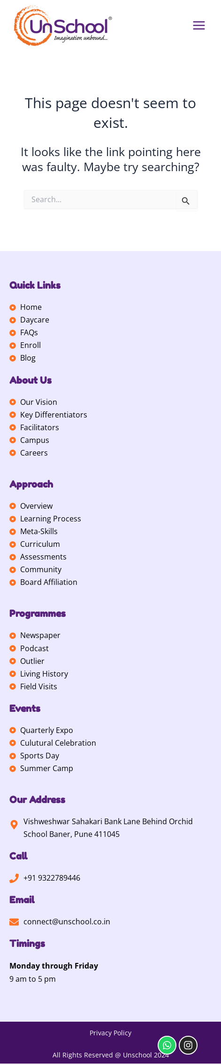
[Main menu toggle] (199, 26)
